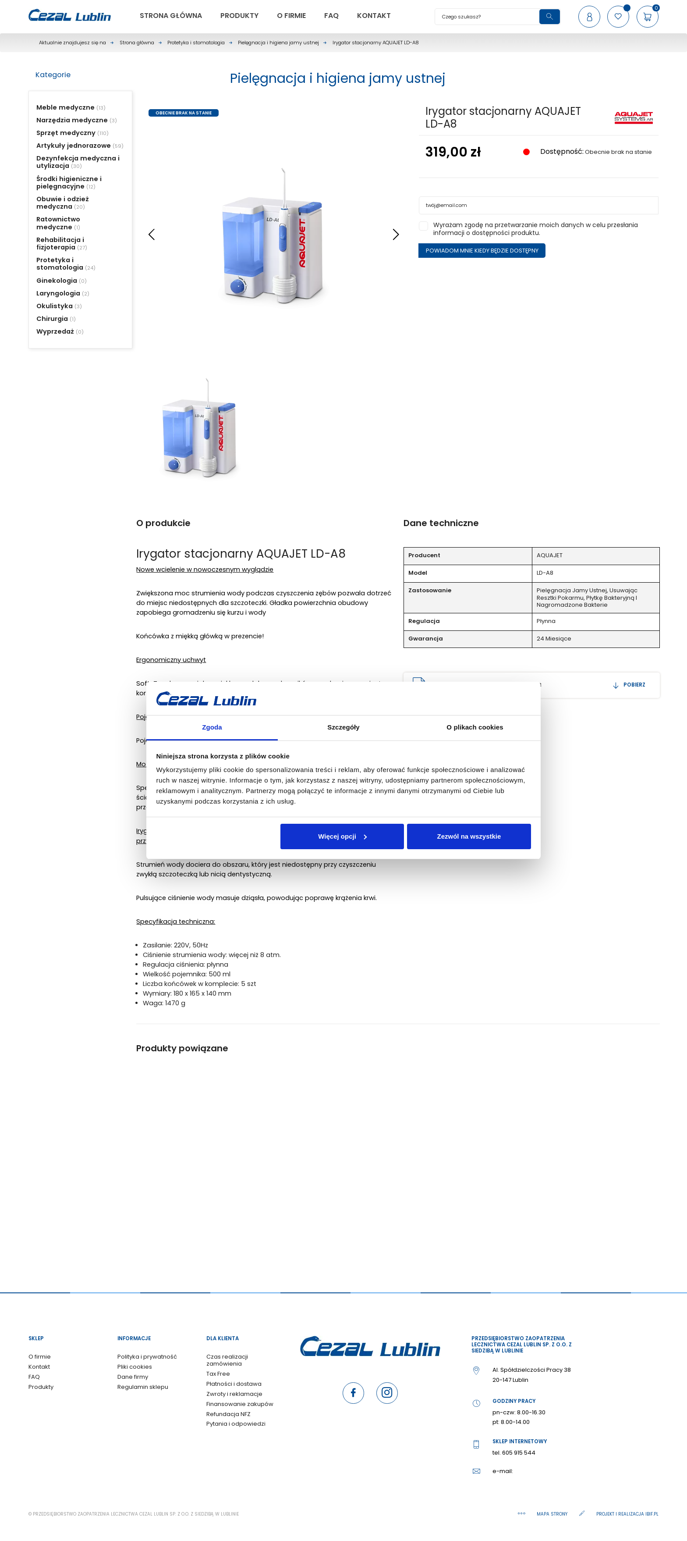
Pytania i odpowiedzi (236, 1424)
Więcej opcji (342, 836)
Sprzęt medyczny (66, 132)
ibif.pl (652, 1514)
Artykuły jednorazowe (73, 145)
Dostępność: (561, 151)
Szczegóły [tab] (343, 727)
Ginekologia (56, 280)
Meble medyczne (65, 107)
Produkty (40, 1387)
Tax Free (218, 1374)
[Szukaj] (498, 16)
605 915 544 (518, 1452)
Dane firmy (132, 1377)
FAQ (34, 1377)
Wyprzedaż (55, 331)
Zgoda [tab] (212, 727)
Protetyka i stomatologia (59, 264)
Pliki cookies (134, 1367)
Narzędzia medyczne (72, 120)
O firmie (39, 1356)
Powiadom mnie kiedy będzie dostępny (482, 250)
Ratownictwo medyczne (58, 223)
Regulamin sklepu (142, 1387)
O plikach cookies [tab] (474, 727)
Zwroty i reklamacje (234, 1394)
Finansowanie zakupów (239, 1404)
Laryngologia (58, 293)
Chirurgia (52, 318)
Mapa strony (553, 1514)
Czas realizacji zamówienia (227, 1360)
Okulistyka (54, 306)
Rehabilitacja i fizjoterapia (60, 243)
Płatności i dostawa (234, 1384)
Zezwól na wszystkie (469, 836)
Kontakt (39, 1367)
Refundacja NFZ (228, 1414)
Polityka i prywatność (147, 1356)
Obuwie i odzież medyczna (62, 203)
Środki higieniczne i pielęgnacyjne (69, 182)
